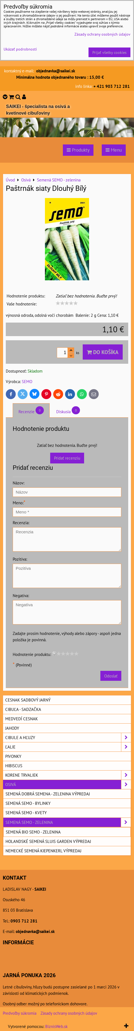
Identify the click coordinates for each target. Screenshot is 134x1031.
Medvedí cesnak (21, 718)
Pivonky (13, 756)
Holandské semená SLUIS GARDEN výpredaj (48, 841)
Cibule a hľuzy (68, 737)
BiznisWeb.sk (56, 1026)
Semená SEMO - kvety (26, 812)
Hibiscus (13, 765)
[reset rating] (54, 653)
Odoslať (110, 676)
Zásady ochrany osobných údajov (69, 1013)
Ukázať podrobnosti (20, 49)
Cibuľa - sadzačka (23, 709)
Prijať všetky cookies (109, 52)
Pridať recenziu (67, 458)
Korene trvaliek (68, 775)
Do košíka (103, 352)
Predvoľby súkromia (19, 1013)
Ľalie (68, 747)
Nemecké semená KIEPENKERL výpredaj (43, 850)
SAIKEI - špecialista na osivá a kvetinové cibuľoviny (38, 109)
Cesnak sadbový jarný (27, 700)
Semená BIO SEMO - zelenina (33, 832)
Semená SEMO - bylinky (28, 803)
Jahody (12, 728)
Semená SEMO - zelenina (68, 822)
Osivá (68, 784)
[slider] (67, 303)
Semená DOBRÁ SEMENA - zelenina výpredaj (48, 794)
